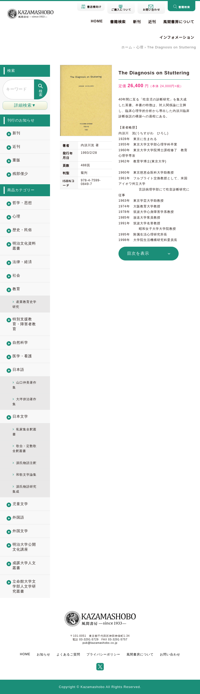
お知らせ (43, 654)
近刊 (152, 22)
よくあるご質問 (68, 654)
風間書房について (179, 22)
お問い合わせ (170, 654)
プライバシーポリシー (103, 654)
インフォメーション (176, 37)
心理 (139, 47)
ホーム (126, 47)
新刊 (137, 22)
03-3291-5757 (117, 639)
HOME (97, 21)
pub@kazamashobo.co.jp (100, 642)
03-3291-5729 (88, 639)
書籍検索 (118, 22)
